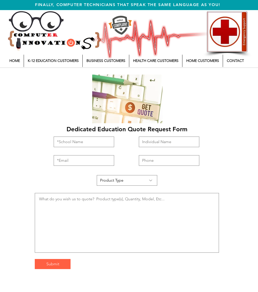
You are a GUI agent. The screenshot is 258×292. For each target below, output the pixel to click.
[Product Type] (127, 180)
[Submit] (53, 264)
